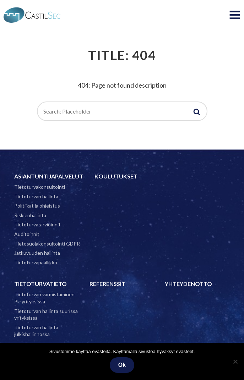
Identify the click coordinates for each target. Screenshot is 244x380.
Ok (122, 365)
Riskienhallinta (30, 215)
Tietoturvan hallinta (36, 196)
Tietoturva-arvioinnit (37, 224)
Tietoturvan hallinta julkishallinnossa (36, 330)
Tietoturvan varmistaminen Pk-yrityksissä (44, 297)
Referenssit (107, 283)
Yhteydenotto (188, 283)
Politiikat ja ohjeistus (37, 206)
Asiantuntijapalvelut (48, 176)
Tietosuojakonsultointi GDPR (47, 244)
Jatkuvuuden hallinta (37, 253)
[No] (235, 361)
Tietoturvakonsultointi (39, 187)
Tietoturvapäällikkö (35, 262)
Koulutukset (115, 176)
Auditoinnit (26, 234)
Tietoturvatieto (40, 283)
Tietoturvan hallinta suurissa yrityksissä (46, 314)
